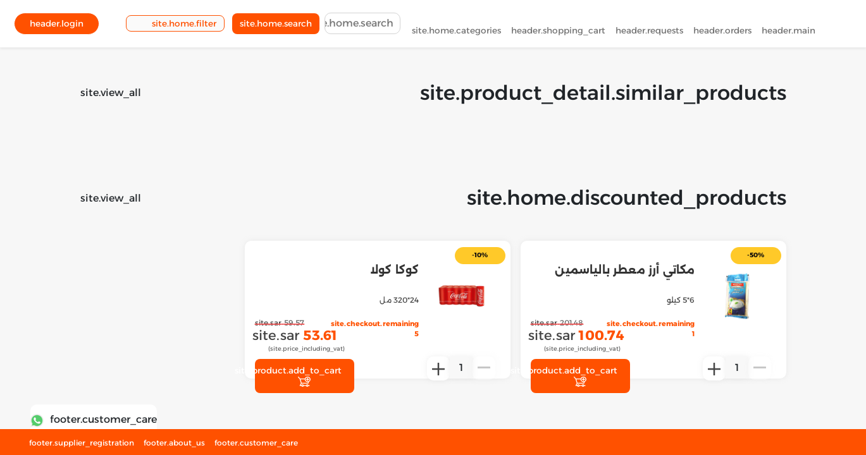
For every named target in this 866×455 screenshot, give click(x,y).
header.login (57, 26)
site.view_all (110, 93)
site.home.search (276, 26)
